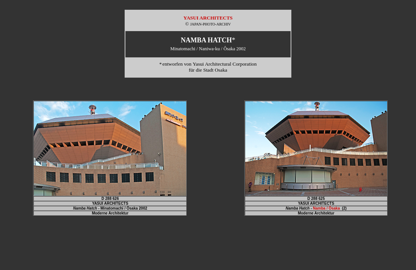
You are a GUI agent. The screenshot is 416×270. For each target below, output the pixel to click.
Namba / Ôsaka (326, 208)
